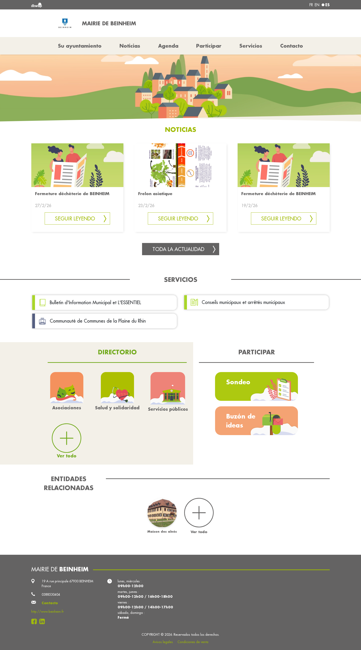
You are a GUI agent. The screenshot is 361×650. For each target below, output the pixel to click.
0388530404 (51, 594)
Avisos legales (163, 642)
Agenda (168, 46)
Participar (208, 46)
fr (311, 5)
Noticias (129, 46)
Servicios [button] (250, 46)
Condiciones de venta (193, 642)
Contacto (291, 46)
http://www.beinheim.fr (47, 612)
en (317, 5)
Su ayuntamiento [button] (80, 46)
